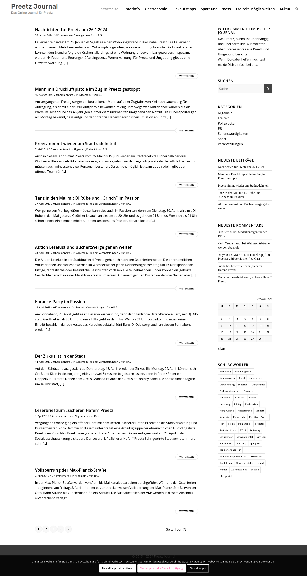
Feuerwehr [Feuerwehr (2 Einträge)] (225, 397)
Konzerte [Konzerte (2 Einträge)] (224, 417)
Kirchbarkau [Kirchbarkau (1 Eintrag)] (251, 404)
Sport (222, 139)
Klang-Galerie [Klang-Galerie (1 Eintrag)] (227, 410)
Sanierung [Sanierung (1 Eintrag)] (254, 430)
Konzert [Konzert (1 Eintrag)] (260, 410)
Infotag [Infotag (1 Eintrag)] (237, 404)
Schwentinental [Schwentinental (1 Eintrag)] (245, 436)
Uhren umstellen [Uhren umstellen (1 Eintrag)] (245, 462)
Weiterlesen (186, 76)
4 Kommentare (60, 416)
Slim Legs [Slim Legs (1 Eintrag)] (261, 436)
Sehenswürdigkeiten (233, 133)
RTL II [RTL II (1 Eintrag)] (243, 430)
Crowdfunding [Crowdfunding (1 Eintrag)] (227, 384)
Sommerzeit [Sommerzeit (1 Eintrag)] (226, 443)
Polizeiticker (227, 123)
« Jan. (222, 348)
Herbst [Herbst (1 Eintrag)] (252, 397)
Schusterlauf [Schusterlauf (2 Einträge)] (226, 436)
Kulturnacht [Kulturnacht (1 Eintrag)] (239, 417)
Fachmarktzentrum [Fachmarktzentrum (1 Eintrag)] (230, 391)
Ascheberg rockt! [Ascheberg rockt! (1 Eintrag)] (243, 371)
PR (220, 128)
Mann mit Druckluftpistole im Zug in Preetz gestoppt (87, 89)
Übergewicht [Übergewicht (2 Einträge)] (226, 476)
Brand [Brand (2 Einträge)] (241, 377)
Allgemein (84, 35)
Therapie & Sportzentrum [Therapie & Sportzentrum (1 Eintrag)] (233, 456)
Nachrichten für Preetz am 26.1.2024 (71, 29)
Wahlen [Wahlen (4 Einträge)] (224, 469)
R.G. (100, 35)
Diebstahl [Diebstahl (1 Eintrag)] (243, 384)
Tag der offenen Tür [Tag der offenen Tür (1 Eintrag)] (230, 449)
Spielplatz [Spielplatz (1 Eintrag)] (255, 443)
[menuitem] (110, 9)
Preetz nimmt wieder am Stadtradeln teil (75, 143)
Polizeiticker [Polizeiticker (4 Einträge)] (244, 423)
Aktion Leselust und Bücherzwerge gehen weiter (83, 247)
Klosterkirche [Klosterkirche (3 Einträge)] (245, 410)
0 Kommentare (64, 35)
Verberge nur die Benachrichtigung (161, 568)
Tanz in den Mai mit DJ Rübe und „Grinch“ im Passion (87, 198)
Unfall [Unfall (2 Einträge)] (261, 462)
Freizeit (90, 149)
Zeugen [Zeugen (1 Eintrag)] (255, 469)
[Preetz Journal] (34, 9)
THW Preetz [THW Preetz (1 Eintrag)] (257, 456)
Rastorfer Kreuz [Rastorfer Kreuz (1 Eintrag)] (228, 430)
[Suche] (297, 9)
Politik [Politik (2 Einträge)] (231, 423)
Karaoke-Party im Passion (60, 301)
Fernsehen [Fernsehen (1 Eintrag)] (249, 391)
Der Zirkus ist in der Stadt (60, 356)
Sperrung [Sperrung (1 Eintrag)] (241, 443)
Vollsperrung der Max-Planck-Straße (71, 470)
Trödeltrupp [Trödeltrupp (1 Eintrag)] (226, 462)
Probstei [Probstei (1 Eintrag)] (259, 423)
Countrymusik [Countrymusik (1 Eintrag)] (255, 377)
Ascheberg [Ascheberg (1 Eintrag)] (225, 371)
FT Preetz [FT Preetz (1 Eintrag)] (240, 397)
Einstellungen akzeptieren (117, 568)
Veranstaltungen (108, 203)
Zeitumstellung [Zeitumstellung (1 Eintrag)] (239, 469)
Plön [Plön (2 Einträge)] (222, 423)
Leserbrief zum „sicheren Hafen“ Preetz (74, 410)
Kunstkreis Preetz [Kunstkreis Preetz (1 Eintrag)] (258, 417)
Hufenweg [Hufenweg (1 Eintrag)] (225, 404)
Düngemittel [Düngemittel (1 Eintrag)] (258, 384)
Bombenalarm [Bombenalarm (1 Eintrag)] (227, 377)
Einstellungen (198, 568)
